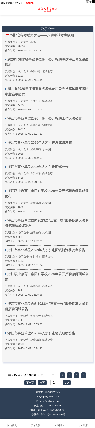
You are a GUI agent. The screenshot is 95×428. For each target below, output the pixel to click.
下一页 (30, 382)
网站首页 (12, 423)
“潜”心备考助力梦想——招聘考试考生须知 (42, 35)
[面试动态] (47, 173)
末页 (42, 382)
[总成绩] (46, 149)
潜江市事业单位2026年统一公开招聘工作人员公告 (44, 118)
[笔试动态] (47, 71)
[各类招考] (35, 71)
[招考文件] (47, 125)
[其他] (33, 41)
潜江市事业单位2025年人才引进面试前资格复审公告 (46, 250)
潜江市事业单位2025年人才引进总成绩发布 (39, 142)
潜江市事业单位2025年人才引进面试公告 (37, 167)
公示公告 (36, 423)
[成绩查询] (35, 149)
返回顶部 (83, 423)
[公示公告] (24, 41)
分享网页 (59, 423)
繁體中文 (30, 3)
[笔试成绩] (47, 339)
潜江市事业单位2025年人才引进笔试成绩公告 (41, 333)
